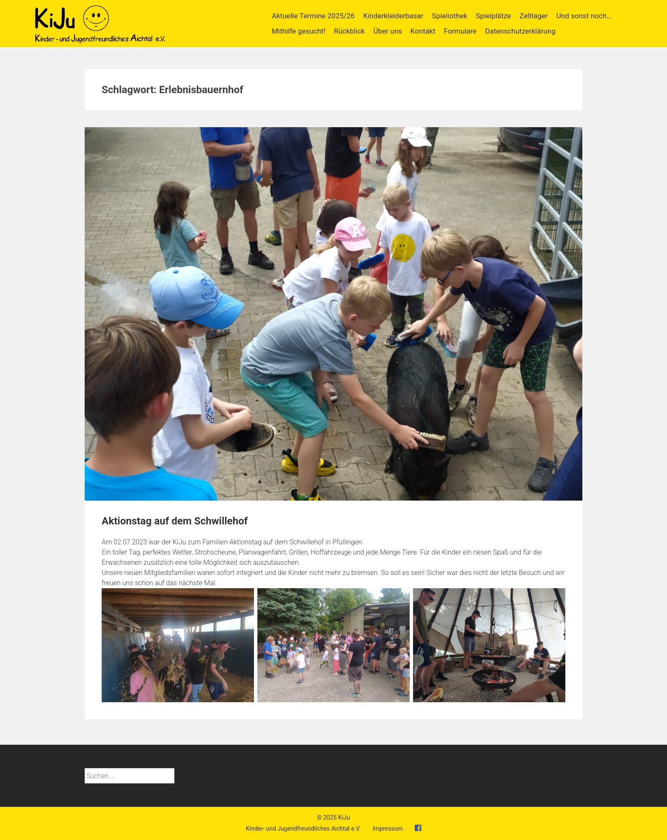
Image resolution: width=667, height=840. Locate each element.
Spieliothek (449, 15)
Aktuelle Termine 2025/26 (313, 15)
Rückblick (349, 31)
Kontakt (423, 31)
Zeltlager (533, 15)
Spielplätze (493, 15)
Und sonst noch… (583, 15)
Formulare (460, 31)
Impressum (387, 828)
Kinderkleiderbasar (393, 15)
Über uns (387, 31)
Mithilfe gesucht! (298, 31)
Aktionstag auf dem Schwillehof (175, 521)
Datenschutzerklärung (520, 31)
